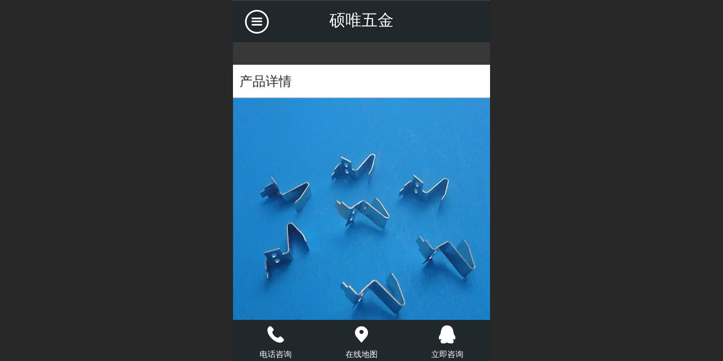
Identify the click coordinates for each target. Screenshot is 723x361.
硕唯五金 (361, 20)
